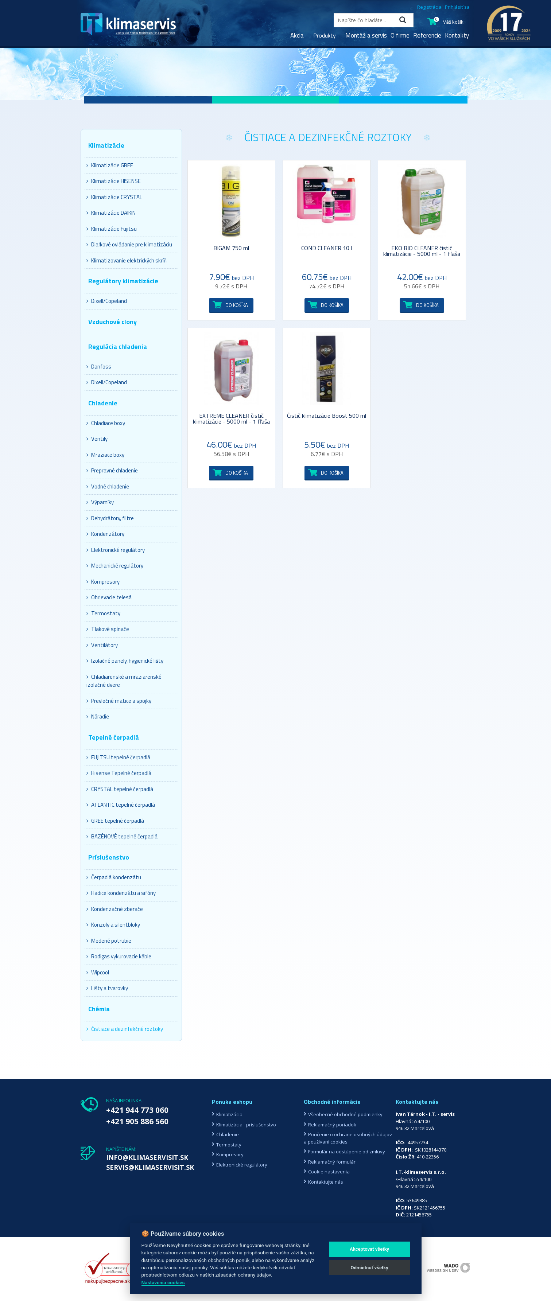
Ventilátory (102, 645)
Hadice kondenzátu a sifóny (121, 893)
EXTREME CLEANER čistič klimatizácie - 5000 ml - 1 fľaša (231, 419)
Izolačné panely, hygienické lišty (124, 661)
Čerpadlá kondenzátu (113, 877)
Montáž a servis (366, 35)
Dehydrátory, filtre (110, 518)
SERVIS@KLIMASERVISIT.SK (150, 1167)
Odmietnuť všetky (369, 1267)
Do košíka (236, 305)
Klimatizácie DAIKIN (111, 213)
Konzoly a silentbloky (113, 924)
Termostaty (103, 613)
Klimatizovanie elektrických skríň (126, 260)
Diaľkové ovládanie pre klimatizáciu (129, 244)
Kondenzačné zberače (114, 909)
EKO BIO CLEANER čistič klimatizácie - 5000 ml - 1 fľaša (421, 251)
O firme (400, 35)
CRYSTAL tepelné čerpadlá (119, 789)
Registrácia (429, 7)
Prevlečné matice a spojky (118, 701)
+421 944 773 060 (137, 1110)
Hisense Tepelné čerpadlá (118, 773)
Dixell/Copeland (106, 301)
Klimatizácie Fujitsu (111, 229)
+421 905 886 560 (137, 1121)
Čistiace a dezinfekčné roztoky (124, 1029)
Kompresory (103, 581)
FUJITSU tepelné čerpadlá (118, 757)
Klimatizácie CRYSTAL (114, 197)
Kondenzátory (105, 534)
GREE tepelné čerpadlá (115, 821)
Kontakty (457, 35)
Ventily (97, 439)
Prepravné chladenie (112, 470)
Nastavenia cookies (163, 1282)
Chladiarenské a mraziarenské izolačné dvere (124, 681)
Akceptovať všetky (369, 1249)
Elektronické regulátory (115, 550)
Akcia (297, 35)
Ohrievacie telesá (109, 597)
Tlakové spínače (107, 629)
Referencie (427, 35)
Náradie (97, 716)
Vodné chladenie (107, 486)
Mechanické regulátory (114, 565)
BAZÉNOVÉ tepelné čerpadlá (122, 836)
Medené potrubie (108, 940)
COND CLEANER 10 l (326, 248)
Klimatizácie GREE (109, 165)
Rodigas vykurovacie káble (118, 956)
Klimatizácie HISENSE (113, 181)
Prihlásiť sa (457, 7)
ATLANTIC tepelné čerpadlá (120, 805)
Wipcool (97, 972)
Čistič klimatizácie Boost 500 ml (326, 416)
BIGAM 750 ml (231, 248)
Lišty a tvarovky (107, 988)
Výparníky (100, 502)
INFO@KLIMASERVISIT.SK (147, 1157)
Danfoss (98, 366)
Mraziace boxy (105, 455)
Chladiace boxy (105, 423)
